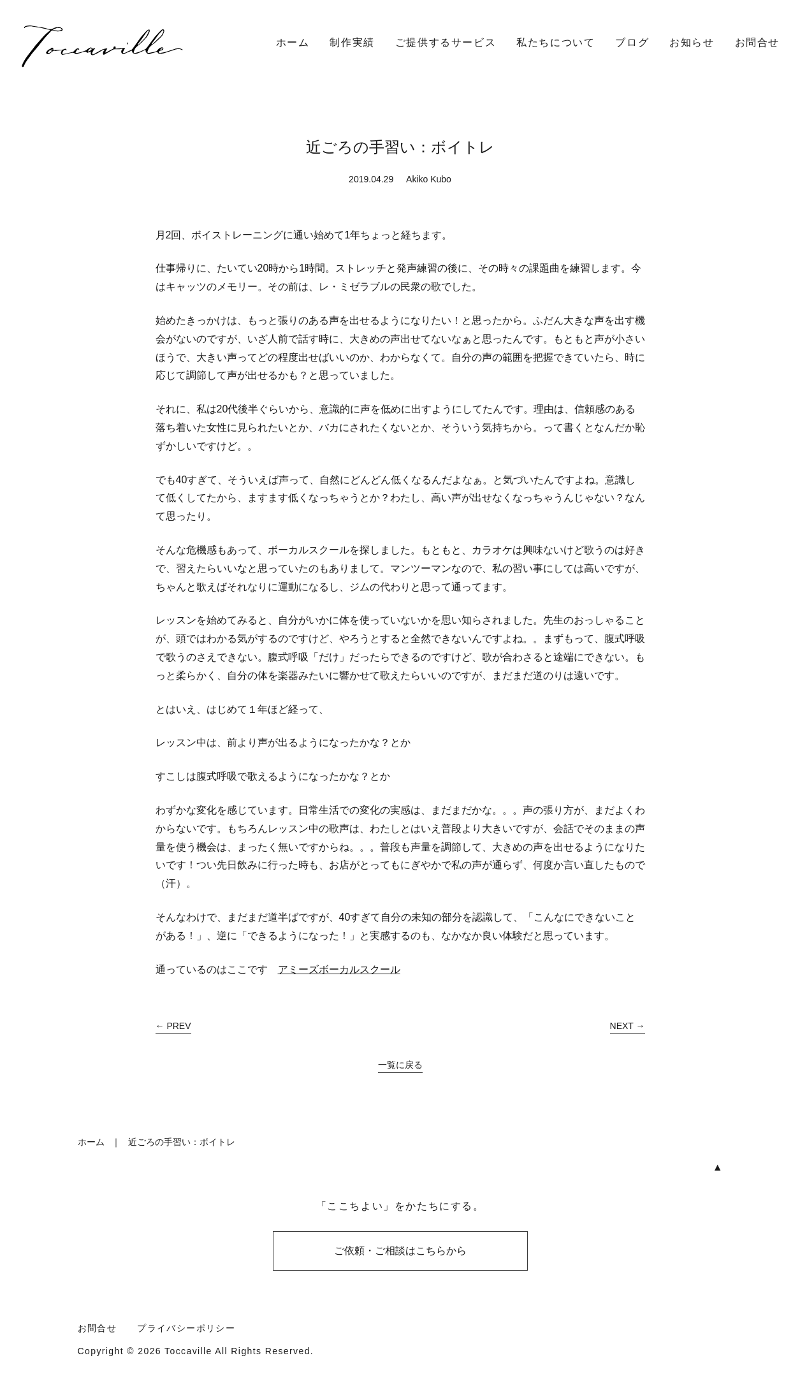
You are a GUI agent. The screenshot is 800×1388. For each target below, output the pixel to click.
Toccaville (188, 1351)
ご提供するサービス (445, 42)
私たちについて (555, 42)
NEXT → (627, 1026)
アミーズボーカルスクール (339, 969)
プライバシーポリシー (186, 1328)
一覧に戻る (400, 1065)
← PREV (173, 1026)
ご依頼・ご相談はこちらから (400, 1250)
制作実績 (352, 42)
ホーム (293, 42)
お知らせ (691, 42)
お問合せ (757, 42)
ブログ (632, 42)
